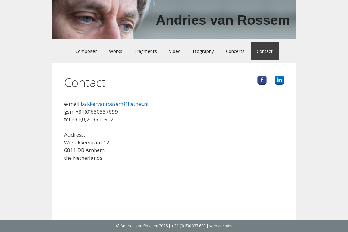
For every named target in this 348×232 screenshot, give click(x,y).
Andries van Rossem (223, 20)
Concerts (235, 51)
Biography (203, 51)
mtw (228, 225)
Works (115, 51)
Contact (265, 51)
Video (175, 51)
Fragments (145, 51)
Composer (86, 51)
